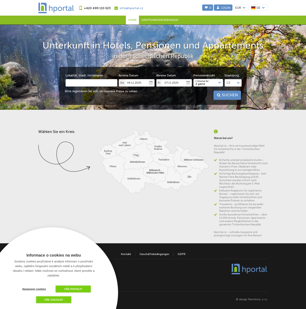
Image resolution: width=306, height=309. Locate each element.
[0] (207, 7)
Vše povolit (73, 289)
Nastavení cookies (34, 289)
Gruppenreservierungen (159, 20)
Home (132, 20)
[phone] (94, 8)
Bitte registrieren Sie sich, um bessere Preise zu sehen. (101, 91)
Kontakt (126, 254)
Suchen (227, 95)
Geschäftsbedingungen (154, 254)
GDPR (181, 254)
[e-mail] (128, 8)
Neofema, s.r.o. (258, 299)
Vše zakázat (53, 299)
